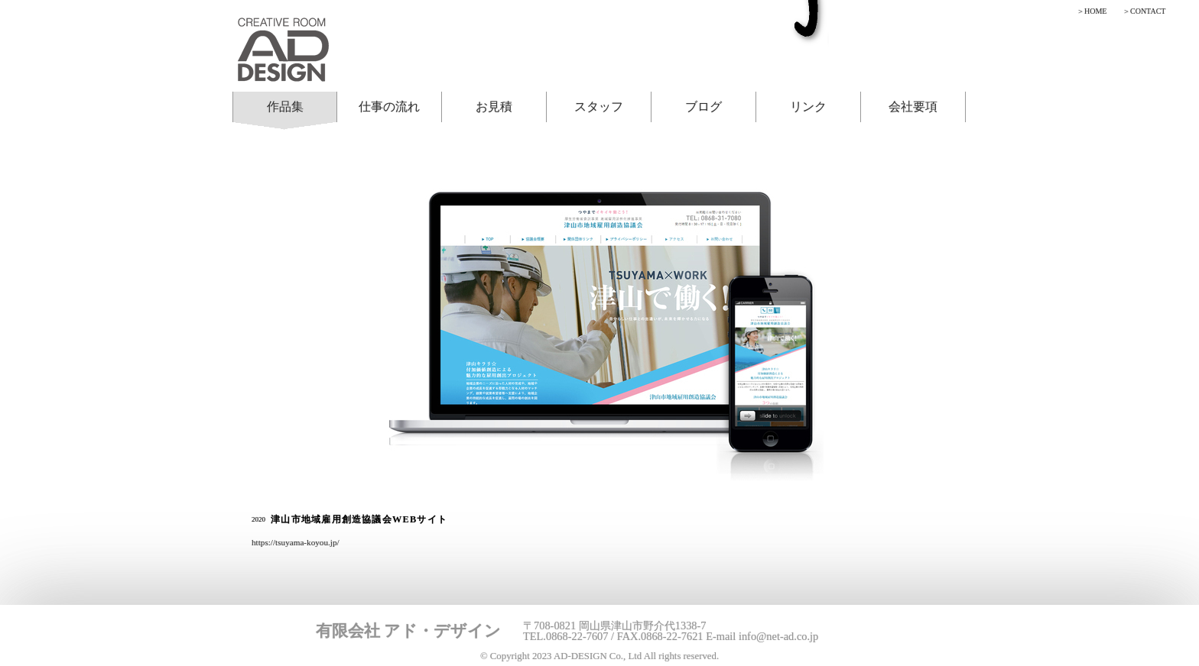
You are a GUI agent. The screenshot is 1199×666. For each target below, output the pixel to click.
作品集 (285, 106)
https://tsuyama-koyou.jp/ (296, 542)
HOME (1095, 11)
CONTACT (1147, 11)
